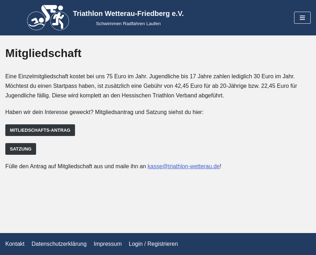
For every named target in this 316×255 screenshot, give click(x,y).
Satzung (20, 149)
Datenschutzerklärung (59, 244)
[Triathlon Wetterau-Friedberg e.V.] (105, 17)
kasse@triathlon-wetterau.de (184, 166)
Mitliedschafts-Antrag (40, 130)
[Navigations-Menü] (302, 18)
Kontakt (14, 244)
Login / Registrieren (153, 244)
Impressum (108, 244)
